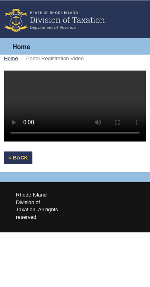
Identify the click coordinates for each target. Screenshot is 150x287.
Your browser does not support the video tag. (75, 106)
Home (21, 46)
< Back (18, 158)
